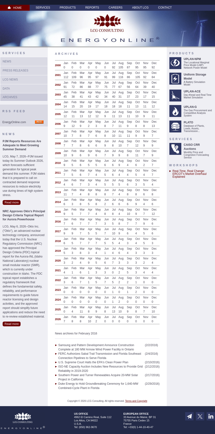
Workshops (184, 165)
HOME (15, 8)
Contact (165, 7)
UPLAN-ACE (192, 91)
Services (43, 7)
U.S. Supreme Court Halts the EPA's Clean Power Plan (93, 362)
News (7, 61)
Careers (116, 7)
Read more (12, 202)
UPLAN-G (190, 107)
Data (6, 88)
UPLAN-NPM (192, 59)
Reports (92, 7)
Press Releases (15, 70)
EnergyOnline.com (14, 122)
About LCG (140, 7)
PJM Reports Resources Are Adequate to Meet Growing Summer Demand (22, 145)
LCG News (10, 79)
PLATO (188, 122)
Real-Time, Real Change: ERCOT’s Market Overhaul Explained (189, 173)
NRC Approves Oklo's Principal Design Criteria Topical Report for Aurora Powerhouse (24, 215)
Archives (10, 97)
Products (68, 7)
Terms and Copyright (136, 401)
